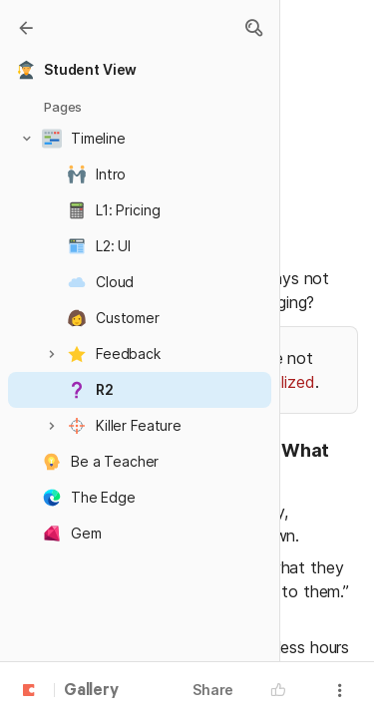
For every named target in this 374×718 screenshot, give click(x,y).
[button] (253, 28)
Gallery (91, 691)
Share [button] (212, 689)
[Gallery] (26, 28)
